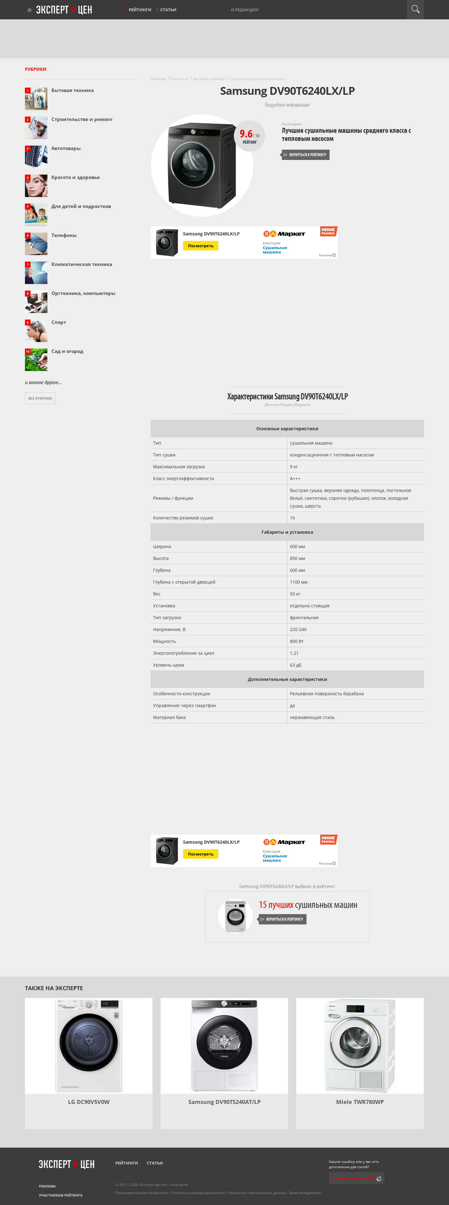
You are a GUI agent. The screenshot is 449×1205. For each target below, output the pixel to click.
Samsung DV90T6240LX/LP (211, 233)
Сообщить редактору (353, 1178)
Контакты (180, 1184)
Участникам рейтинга (61, 1195)
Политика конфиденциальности (198, 1192)
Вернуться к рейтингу (305, 155)
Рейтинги (140, 9)
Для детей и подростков (81, 206)
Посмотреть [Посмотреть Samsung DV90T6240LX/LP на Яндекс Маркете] (201, 245)
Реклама (47, 1186)
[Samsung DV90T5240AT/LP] (224, 1046)
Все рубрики (40, 398)
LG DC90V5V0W (88, 1102)
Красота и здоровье (75, 177)
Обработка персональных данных (257, 1192)
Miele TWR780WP (360, 1102)
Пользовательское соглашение (141, 1192)
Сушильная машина (275, 249)
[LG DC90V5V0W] (88, 1046)
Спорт (58, 322)
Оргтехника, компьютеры (83, 293)
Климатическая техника (81, 264)
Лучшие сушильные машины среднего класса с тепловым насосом (346, 134)
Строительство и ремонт (82, 119)
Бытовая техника (72, 90)
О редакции (244, 9)
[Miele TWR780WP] (360, 1046)
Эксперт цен (64, 10)
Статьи (168, 9)
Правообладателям (305, 1192)
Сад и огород (67, 351)
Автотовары (66, 148)
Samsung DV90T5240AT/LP (224, 1102)
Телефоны (64, 235)
